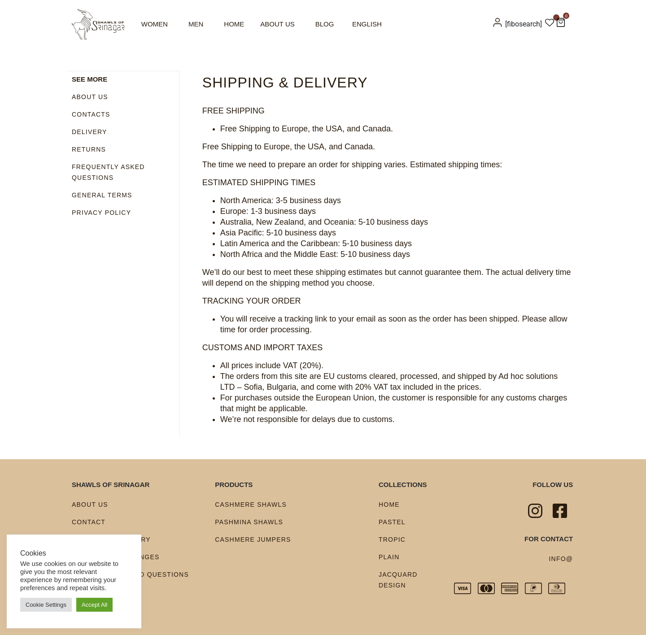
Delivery (89, 131)
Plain (389, 557)
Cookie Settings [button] (46, 604)
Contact (88, 522)
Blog (324, 24)
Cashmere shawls (251, 504)
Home (234, 24)
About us (277, 24)
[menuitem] (368, 24)
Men (195, 24)
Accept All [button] (94, 604)
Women (154, 24)
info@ (561, 558)
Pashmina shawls (249, 522)
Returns (89, 148)
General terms (102, 194)
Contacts (91, 113)
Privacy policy (101, 212)
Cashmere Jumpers (253, 539)
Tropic (392, 539)
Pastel (392, 522)
